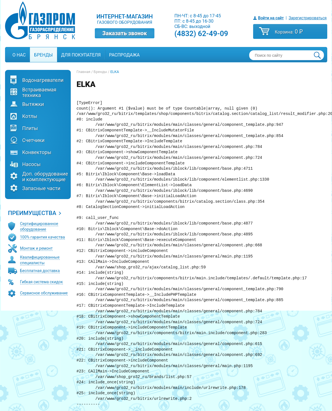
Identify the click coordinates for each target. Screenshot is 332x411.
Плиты (30, 128)
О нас (19, 55)
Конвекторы (36, 152)
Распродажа (124, 55)
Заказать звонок (124, 33)
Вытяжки (33, 104)
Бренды (43, 55)
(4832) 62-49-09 (201, 33)
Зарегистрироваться (308, 18)
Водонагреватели (43, 80)
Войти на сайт (271, 18)
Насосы (31, 164)
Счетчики (33, 140)
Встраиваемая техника (39, 92)
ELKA (114, 72)
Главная (83, 72)
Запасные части (41, 188)
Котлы (29, 116)
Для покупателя (81, 55)
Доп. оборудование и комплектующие (45, 176)
